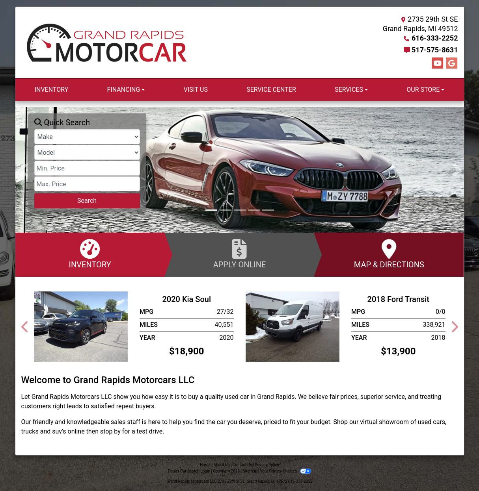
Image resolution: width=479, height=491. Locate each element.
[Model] (87, 152)
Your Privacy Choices (285, 471)
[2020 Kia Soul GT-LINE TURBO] (81, 326)
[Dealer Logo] (106, 42)
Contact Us (242, 465)
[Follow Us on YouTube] (437, 63)
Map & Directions (389, 254)
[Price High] (87, 183)
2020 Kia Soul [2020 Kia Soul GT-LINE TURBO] (186, 299)
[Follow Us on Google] (451, 63)
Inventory (90, 254)
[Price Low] (87, 168)
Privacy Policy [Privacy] (267, 465)
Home (205, 465)
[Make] (87, 136)
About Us (222, 465)
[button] (22, 170)
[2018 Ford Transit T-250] (293, 326)
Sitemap (249, 471)
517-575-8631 (435, 50)
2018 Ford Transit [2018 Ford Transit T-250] (398, 299)
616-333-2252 (435, 38)
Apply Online (239, 254)
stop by (110, 431)
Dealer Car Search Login (189, 471)
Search (87, 200)
